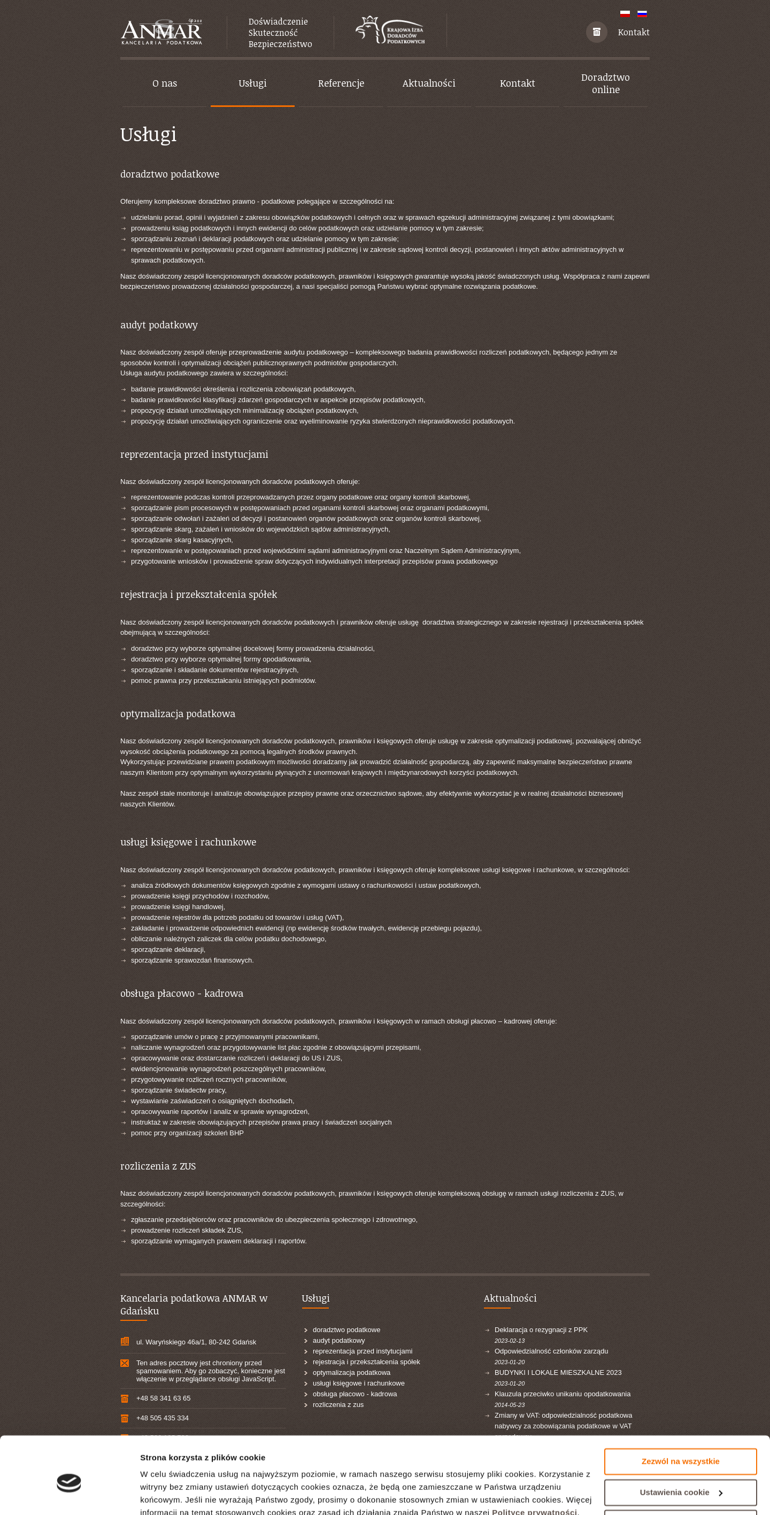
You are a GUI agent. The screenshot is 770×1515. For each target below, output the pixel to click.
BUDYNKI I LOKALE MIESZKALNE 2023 (558, 1372)
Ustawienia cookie (681, 1443)
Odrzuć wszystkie (680, 1474)
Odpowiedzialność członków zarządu (551, 1351)
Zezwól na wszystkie (681, 1413)
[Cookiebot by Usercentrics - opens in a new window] (69, 1494)
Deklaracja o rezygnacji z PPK (541, 1330)
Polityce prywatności (534, 1464)
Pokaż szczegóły (172, 1493)
